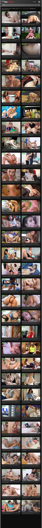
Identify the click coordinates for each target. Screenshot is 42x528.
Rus (9, 2)
